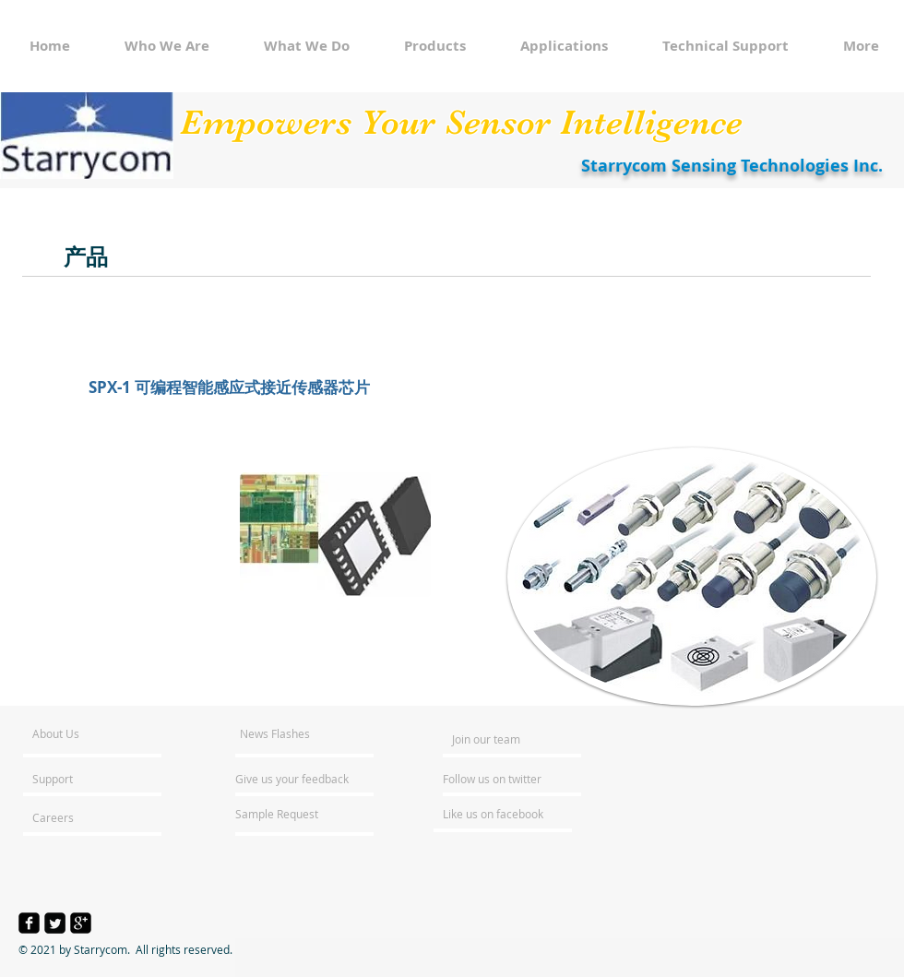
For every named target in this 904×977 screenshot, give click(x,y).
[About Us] (102, 733)
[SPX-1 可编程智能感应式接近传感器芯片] (229, 387)
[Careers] (81, 817)
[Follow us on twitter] (493, 778)
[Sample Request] (285, 814)
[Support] (76, 778)
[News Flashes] (293, 733)
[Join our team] (502, 739)
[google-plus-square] (80, 923)
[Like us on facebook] (498, 814)
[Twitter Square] (54, 923)
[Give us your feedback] (301, 778)
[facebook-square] (29, 923)
